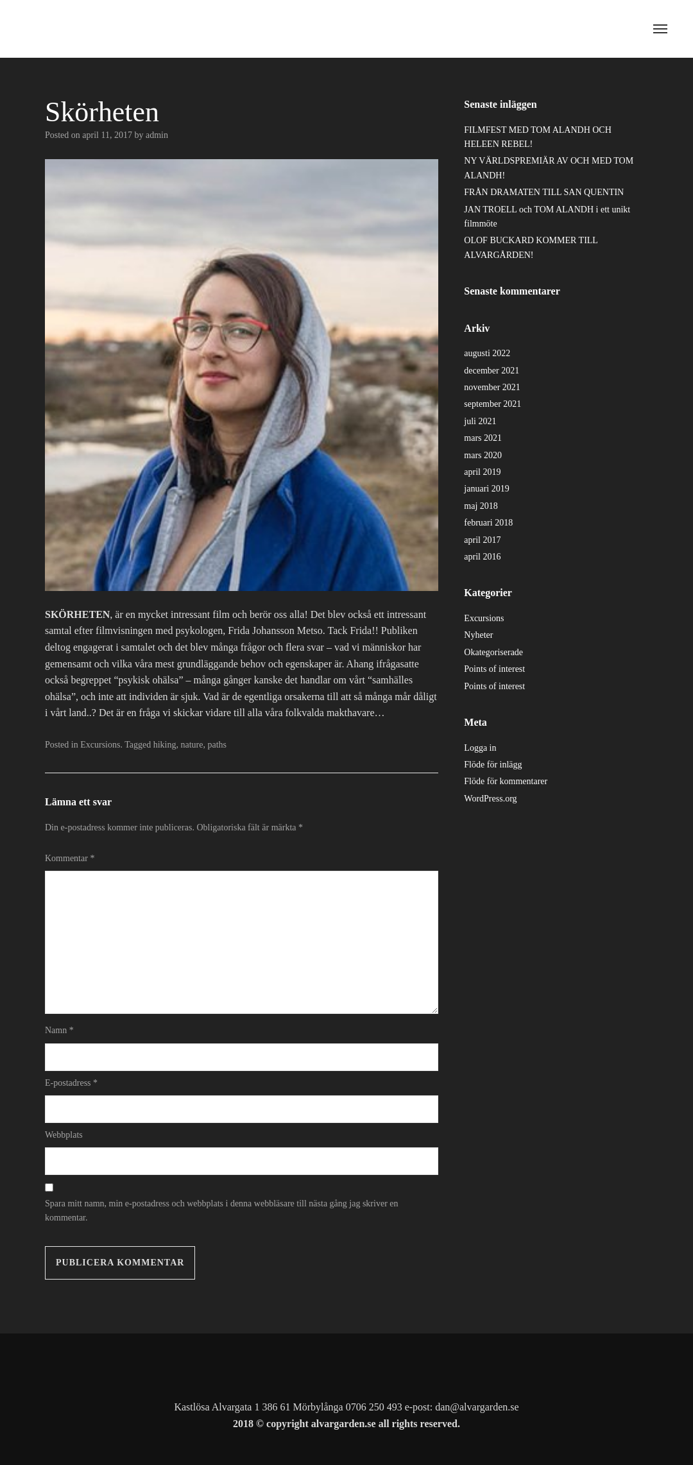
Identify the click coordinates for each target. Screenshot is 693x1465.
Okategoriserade (493, 652)
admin (157, 135)
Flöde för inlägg (493, 764)
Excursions (100, 745)
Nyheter (478, 635)
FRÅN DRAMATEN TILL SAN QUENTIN (544, 192)
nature (192, 745)
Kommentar (69, 858)
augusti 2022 (487, 353)
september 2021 (492, 404)
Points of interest (494, 669)
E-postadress (71, 1083)
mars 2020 (483, 455)
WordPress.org (490, 798)
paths (217, 745)
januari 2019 (486, 488)
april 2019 (482, 472)
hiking (164, 745)
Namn (59, 1030)
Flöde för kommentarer (505, 781)
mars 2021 (483, 438)
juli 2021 (480, 421)
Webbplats (64, 1135)
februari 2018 (488, 522)
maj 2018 (481, 506)
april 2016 (482, 556)
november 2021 (492, 387)
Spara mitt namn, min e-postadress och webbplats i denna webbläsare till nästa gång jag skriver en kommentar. (221, 1210)
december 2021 (491, 370)
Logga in (480, 748)
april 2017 (482, 540)
